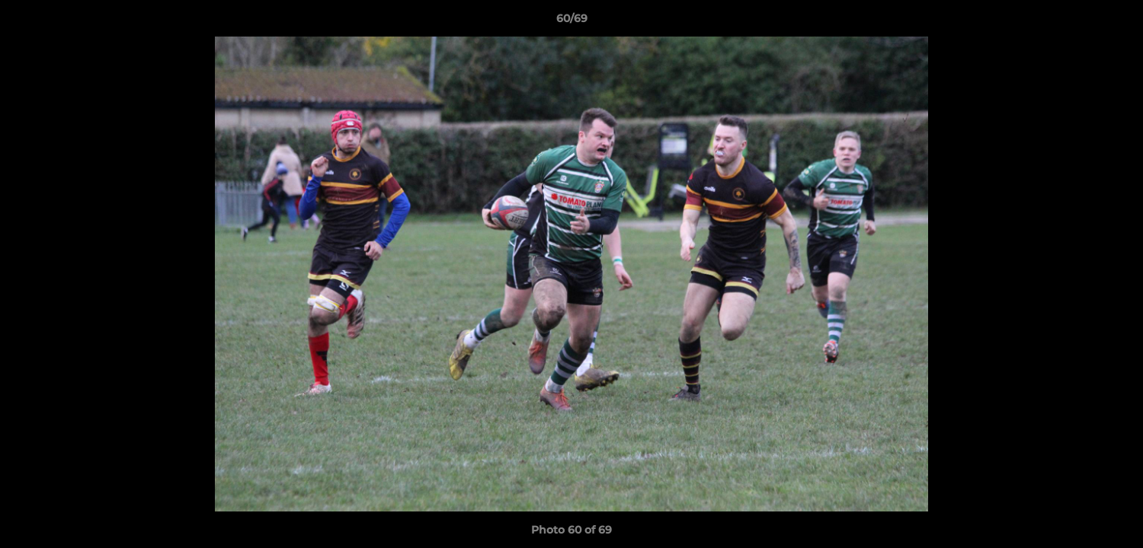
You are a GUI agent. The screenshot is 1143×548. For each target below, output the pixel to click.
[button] (1115, 22)
